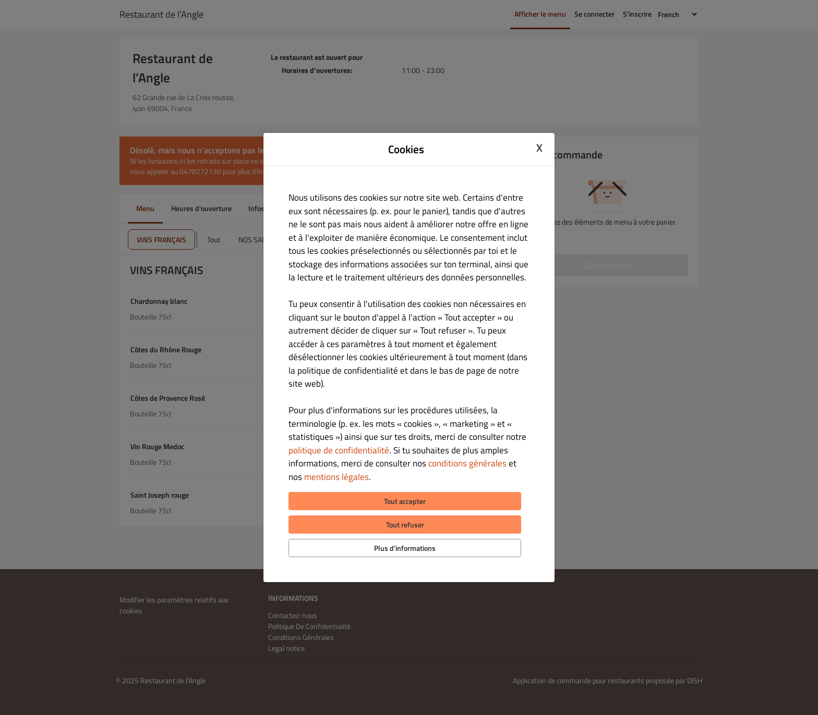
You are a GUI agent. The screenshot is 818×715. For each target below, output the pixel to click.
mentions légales (336, 477)
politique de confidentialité (338, 450)
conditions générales (467, 463)
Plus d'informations (405, 548)
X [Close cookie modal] (539, 148)
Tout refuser (405, 524)
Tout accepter (405, 501)
